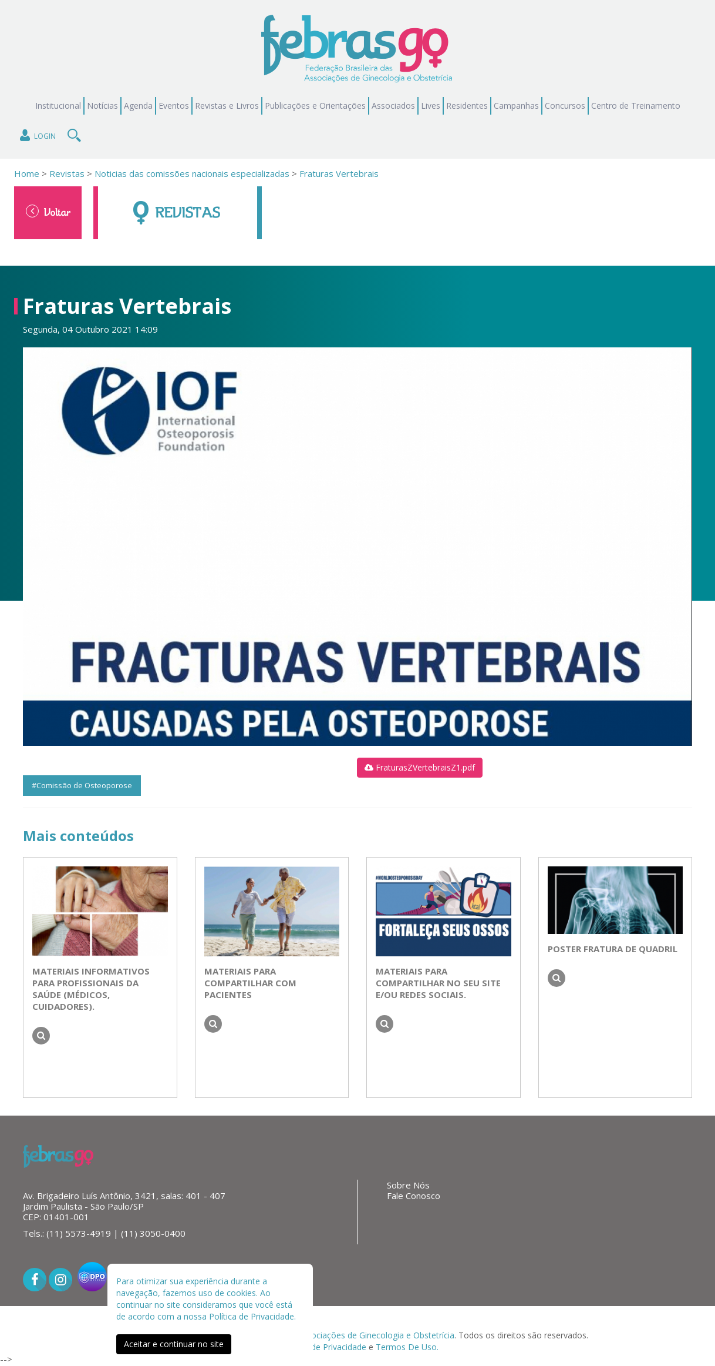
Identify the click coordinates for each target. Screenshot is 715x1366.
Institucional (58, 105)
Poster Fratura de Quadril (612, 949)
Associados (393, 105)
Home (26, 173)
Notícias (102, 105)
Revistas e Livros (227, 105)
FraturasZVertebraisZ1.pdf (420, 767)
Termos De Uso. (407, 1346)
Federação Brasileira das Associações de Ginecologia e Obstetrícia (327, 1335)
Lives (430, 105)
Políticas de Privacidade (321, 1346)
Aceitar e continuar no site (174, 1344)
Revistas (66, 173)
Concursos (565, 105)
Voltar (48, 212)
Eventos (173, 105)
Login (37, 135)
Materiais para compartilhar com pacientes (250, 982)
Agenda (138, 105)
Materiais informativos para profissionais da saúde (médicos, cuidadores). (91, 988)
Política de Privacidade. (252, 1316)
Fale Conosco (413, 1195)
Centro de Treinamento (635, 105)
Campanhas (516, 105)
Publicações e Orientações (315, 105)
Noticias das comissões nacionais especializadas (192, 173)
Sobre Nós (408, 1185)
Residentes (467, 105)
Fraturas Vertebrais (339, 173)
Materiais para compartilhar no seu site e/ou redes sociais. (438, 982)
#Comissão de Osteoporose (82, 785)
